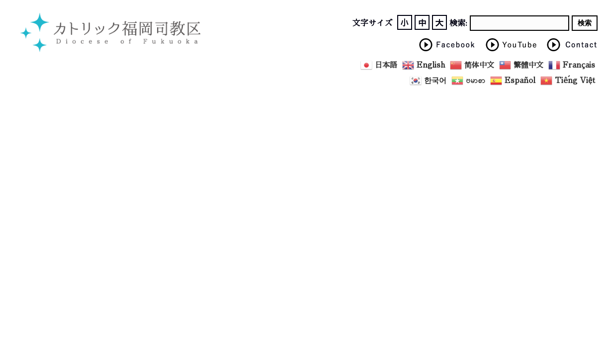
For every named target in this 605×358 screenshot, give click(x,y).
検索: (458, 23)
